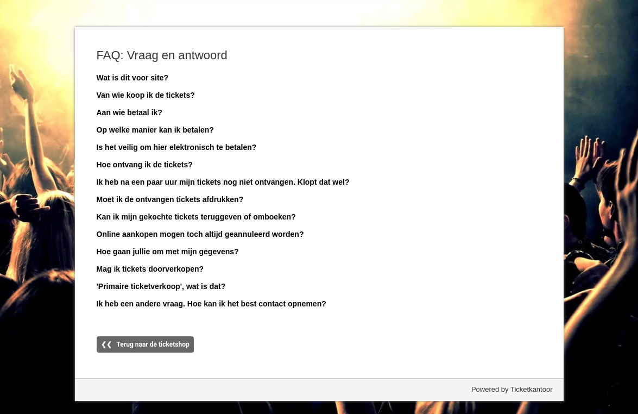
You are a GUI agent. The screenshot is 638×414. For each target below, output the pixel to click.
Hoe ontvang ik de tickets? (145, 164)
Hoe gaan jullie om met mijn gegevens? (168, 251)
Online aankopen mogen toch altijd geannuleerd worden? (200, 234)
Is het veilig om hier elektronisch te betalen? (177, 147)
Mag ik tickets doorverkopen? (150, 269)
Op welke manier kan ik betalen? (155, 130)
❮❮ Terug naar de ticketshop (145, 344)
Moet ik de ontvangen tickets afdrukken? (170, 199)
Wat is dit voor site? (133, 77)
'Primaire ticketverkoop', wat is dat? (161, 286)
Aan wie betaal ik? (129, 112)
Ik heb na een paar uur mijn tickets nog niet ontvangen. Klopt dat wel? (223, 182)
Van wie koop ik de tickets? (146, 95)
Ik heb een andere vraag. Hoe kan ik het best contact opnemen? (211, 303)
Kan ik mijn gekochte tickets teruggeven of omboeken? (196, 216)
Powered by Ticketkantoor (512, 389)
